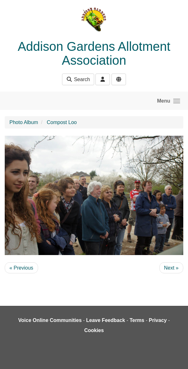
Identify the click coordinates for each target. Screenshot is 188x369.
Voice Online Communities (50, 320)
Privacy (158, 320)
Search (78, 79)
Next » (171, 268)
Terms (136, 320)
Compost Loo (62, 122)
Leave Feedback (105, 320)
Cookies (94, 330)
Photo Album (23, 122)
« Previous (21, 268)
